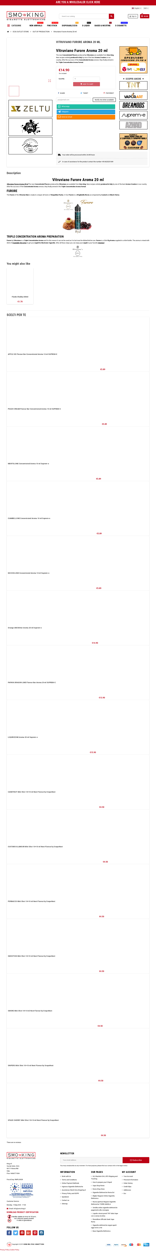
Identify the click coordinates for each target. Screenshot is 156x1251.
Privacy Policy (5, 1250)
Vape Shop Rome (98, 1186)
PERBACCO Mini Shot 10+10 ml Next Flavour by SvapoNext (31, 901)
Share (61, 93)
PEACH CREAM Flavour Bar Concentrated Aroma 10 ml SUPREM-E (34, 409)
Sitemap (65, 1204)
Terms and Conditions (69, 1180)
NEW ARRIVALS (36, 24)
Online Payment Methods (70, 1183)
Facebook (9, 1232)
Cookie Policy (14, 1250)
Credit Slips (127, 1186)
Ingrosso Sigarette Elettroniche (72, 1186)
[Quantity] (86, 79)
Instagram (41, 1232)
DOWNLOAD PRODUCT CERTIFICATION (23, 1212)
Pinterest (109, 93)
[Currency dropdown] (146, 8)
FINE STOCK (52, 24)
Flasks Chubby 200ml (20, 297)
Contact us (65, 1200)
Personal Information (131, 1180)
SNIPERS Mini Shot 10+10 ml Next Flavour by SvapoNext (31, 1065)
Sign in (132, 16)
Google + (28, 1232)
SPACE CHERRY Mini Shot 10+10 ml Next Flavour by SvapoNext (33, 1120)
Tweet (84, 93)
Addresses (127, 1190)
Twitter (15, 1232)
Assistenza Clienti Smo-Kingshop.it (74, 1190)
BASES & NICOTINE (103, 24)
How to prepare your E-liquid (102, 1182)
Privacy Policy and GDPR (70, 1193)
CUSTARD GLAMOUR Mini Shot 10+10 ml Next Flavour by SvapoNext (35, 847)
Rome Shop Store (99, 1189)
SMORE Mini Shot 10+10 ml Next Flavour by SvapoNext (30, 1011)
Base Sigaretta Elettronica (101, 1231)
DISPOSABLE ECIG (70, 24)
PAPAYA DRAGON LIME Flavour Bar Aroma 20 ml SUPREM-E (32, 682)
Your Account (128, 1176)
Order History (128, 1183)
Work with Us (66, 1176)
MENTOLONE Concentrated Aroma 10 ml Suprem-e (28, 464)
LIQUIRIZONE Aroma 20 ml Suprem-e (23, 737)
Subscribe (136, 1160)
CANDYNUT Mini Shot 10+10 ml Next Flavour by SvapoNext (31, 792)
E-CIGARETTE (121, 24)
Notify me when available (104, 100)
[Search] (86, 16)
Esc (125, 1193)
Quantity (61, 79)
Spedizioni (65, 1197)
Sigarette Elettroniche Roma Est (103, 1192)
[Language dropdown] (136, 8)
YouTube (22, 1232)
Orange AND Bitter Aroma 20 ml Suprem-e (25, 628)
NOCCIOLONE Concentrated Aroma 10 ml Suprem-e (28, 573)
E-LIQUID (86, 24)
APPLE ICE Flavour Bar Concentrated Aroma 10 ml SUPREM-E (32, 354)
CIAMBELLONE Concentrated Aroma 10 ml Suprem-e (29, 518)
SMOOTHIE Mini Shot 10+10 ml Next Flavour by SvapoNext (31, 956)
